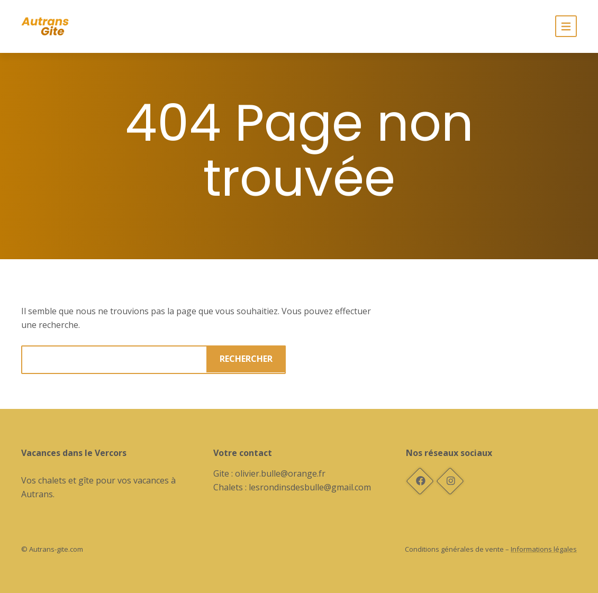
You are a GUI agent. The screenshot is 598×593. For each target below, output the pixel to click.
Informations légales (544, 549)
